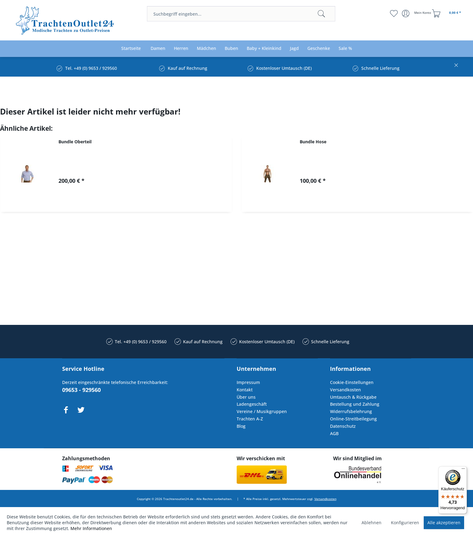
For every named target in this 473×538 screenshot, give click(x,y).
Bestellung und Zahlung (354, 404)
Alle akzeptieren (443, 522)
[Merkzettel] (393, 13)
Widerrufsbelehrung (351, 411)
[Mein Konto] (417, 13)
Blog (241, 426)
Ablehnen (371, 522)
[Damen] (158, 48)
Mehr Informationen (91, 528)
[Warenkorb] (447, 13)
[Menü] (463, 470)
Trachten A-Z (250, 419)
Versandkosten (345, 390)
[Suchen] (321, 13)
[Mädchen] (206, 48)
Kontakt (245, 390)
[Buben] (231, 48)
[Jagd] (294, 48)
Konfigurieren (405, 522)
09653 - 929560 (81, 389)
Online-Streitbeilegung (353, 419)
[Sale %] (345, 48)
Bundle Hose (313, 142)
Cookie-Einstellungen (352, 382)
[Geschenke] (318, 48)
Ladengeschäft (252, 404)
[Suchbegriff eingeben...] (241, 13)
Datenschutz (343, 426)
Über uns (246, 397)
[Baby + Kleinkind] (264, 48)
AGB (334, 433)
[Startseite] (131, 48)
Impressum (248, 382)
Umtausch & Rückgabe (353, 397)
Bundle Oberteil (75, 142)
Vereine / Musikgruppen (262, 411)
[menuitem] (241, 13)
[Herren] (181, 48)
